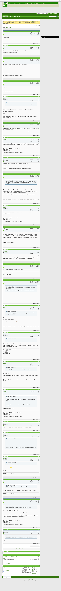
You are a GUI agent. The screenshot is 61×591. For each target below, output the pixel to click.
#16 (38, 332)
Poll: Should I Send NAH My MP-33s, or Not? (10, 556)
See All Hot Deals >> (55, 37)
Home (10, 3)
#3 (38, 57)
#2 (38, 45)
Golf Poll (4, 558)
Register (55, 13)
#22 (38, 479)
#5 (38, 96)
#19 (38, 421)
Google (5, 571)
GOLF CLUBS (16, 3)
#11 (38, 226)
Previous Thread (18, 548)
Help (51, 13)
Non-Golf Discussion (10, 19)
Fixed (32, 579)
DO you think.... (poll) (6, 563)
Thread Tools (36, 29)
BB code (33, 567)
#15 (38, 305)
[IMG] (33, 569)
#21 (38, 456)
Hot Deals (43, 37)
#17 (38, 361)
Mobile (29, 579)
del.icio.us (6, 568)
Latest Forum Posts (17, 16)
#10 (38, 205)
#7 (38, 137)
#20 (38, 432)
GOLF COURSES (35, 3)
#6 (38, 122)
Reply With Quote (36, 43)
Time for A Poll (8, 27)
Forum (6, 16)
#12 (38, 249)
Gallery (10, 16)
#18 (38, 389)
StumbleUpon (6, 570)
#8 (38, 157)
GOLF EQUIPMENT (25, 3)
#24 (38, 529)
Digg (5, 567)
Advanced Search (55, 17)
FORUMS (43, 3)
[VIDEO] (33, 570)
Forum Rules (34, 573)
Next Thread (24, 548)
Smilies (33, 568)
